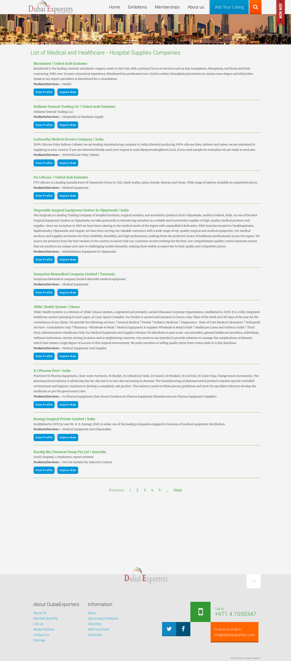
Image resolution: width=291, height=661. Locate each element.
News (92, 613)
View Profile (44, 92)
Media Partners (44, 629)
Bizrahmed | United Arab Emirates (60, 63)
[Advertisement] (145, 528)
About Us (39, 613)
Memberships (167, 7)
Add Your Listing (229, 7)
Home (114, 7)
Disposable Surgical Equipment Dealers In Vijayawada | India (81, 210)
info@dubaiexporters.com (231, 632)
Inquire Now (67, 92)
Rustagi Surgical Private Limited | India (64, 419)
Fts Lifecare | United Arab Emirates (61, 177)
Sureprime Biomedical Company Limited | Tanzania (74, 274)
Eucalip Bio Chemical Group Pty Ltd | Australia (70, 452)
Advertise (94, 624)
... (167, 490)
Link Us (38, 624)
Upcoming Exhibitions (103, 618)
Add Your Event (98, 629)
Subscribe (95, 635)
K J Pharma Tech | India (52, 371)
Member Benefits (45, 618)
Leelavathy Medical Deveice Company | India (68, 139)
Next (178, 490)
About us (196, 7)
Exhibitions (137, 7)
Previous (116, 490)
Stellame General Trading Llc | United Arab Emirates (74, 106)
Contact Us (41, 635)
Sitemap (39, 640)
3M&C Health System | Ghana (57, 307)
